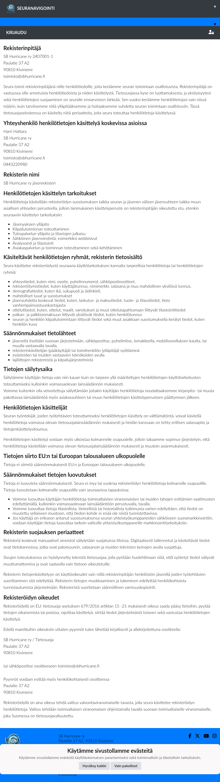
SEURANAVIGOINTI (113, 6)
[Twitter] (195, 736)
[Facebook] (188, 736)
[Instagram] (213, 736)
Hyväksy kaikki (94, 765)
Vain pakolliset (125, 765)
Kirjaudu (110, 32)
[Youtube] (204, 736)
